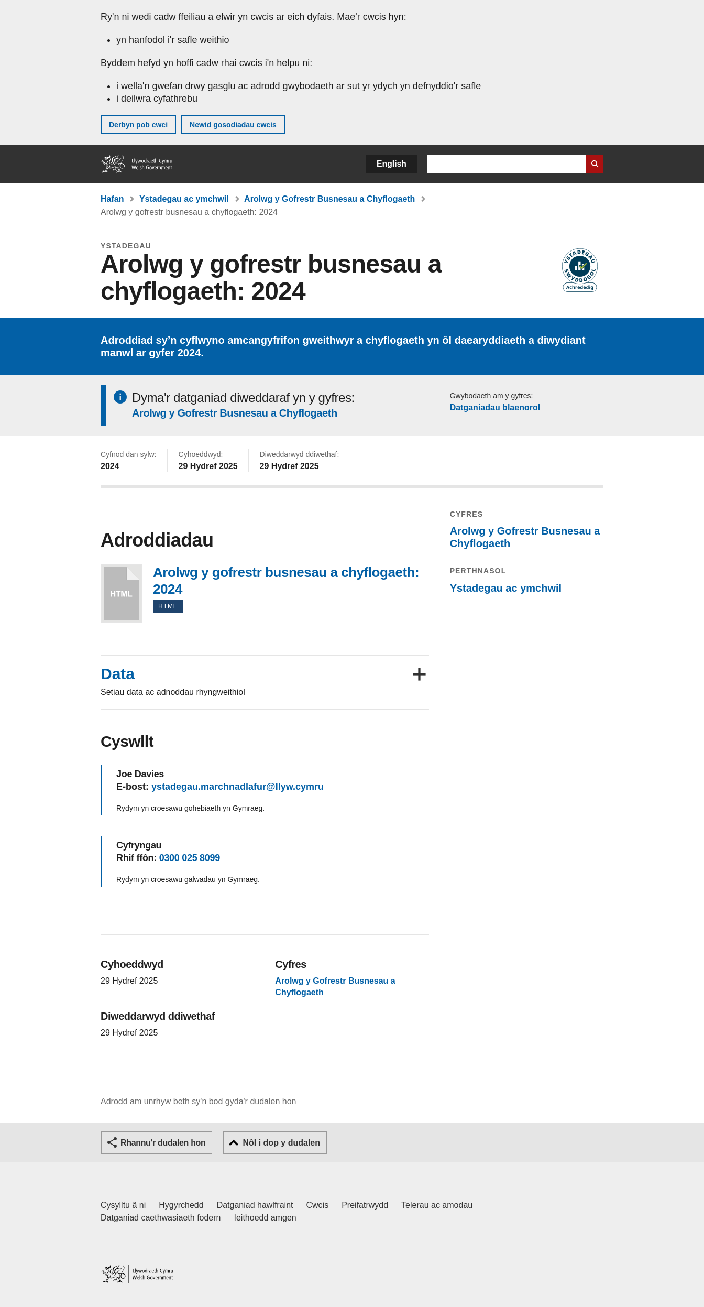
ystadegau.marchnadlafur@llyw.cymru (237, 786)
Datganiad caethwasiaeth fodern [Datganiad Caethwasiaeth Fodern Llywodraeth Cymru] (161, 1217)
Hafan (112, 198)
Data (118, 674)
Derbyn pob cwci (138, 125)
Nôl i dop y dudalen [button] (281, 1142)
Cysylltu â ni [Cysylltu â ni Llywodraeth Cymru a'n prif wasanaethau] (123, 1205)
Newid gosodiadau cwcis (233, 125)
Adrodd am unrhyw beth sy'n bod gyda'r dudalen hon (198, 1101)
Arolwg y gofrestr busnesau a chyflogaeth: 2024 (121, 593)
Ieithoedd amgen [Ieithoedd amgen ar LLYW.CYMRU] (265, 1217)
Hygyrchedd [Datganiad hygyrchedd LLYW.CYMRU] (181, 1205)
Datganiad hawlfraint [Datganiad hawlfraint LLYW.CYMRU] (255, 1205)
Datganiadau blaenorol (495, 407)
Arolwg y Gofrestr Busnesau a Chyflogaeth (329, 198)
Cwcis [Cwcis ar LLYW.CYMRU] (317, 1205)
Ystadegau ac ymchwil (184, 198)
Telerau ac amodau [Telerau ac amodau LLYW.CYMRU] (436, 1205)
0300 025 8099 (189, 858)
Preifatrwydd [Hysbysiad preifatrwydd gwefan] (365, 1205)
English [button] (391, 163)
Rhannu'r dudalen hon (162, 1142)
